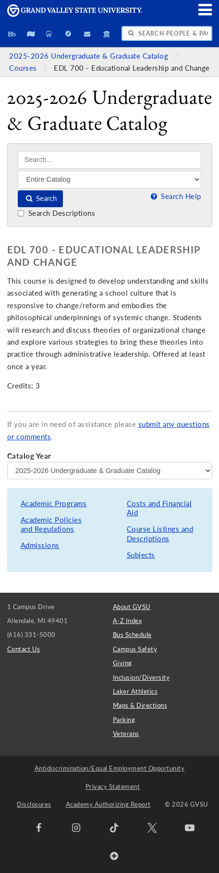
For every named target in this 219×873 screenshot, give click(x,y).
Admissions (40, 545)
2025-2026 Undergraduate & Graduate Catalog (89, 56)
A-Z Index (127, 620)
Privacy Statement (112, 786)
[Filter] (109, 179)
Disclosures (34, 804)
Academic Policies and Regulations (51, 525)
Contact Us (23, 649)
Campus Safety (135, 649)
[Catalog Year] (109, 470)
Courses (24, 68)
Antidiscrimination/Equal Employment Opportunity (110, 768)
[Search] (109, 160)
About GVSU (132, 607)
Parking (124, 719)
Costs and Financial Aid (159, 508)
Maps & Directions (140, 705)
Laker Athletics (135, 691)
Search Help (175, 196)
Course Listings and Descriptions (160, 534)
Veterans (126, 733)
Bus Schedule (132, 634)
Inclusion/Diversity (141, 677)
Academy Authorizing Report (108, 804)
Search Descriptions (56, 213)
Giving (122, 663)
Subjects (141, 555)
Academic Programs (54, 503)
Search (40, 198)
